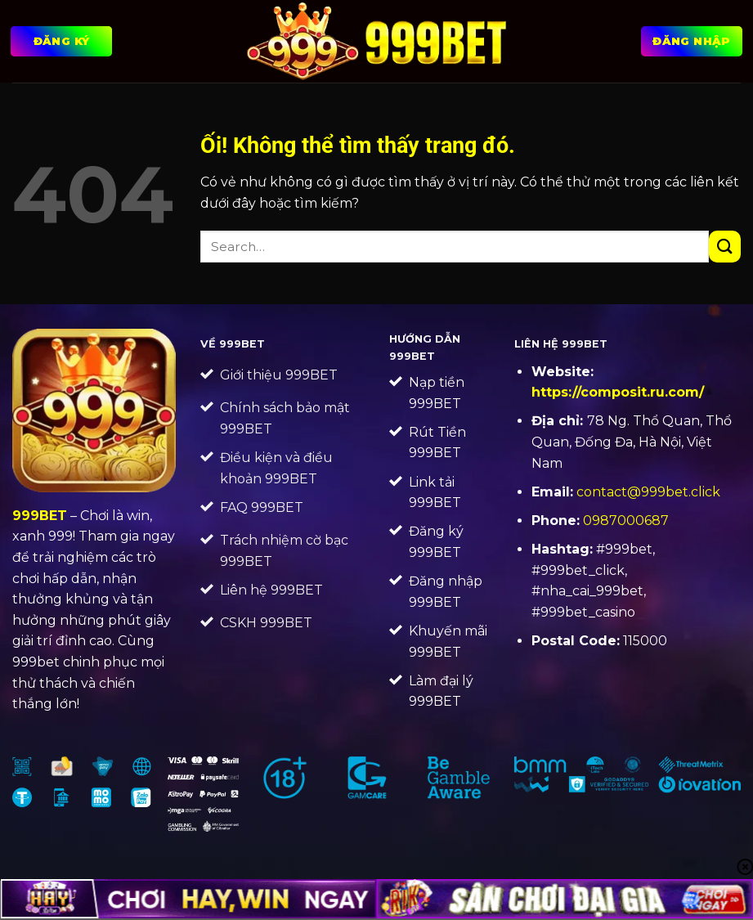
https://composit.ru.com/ (617, 392)
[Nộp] (725, 247)
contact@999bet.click (648, 492)
